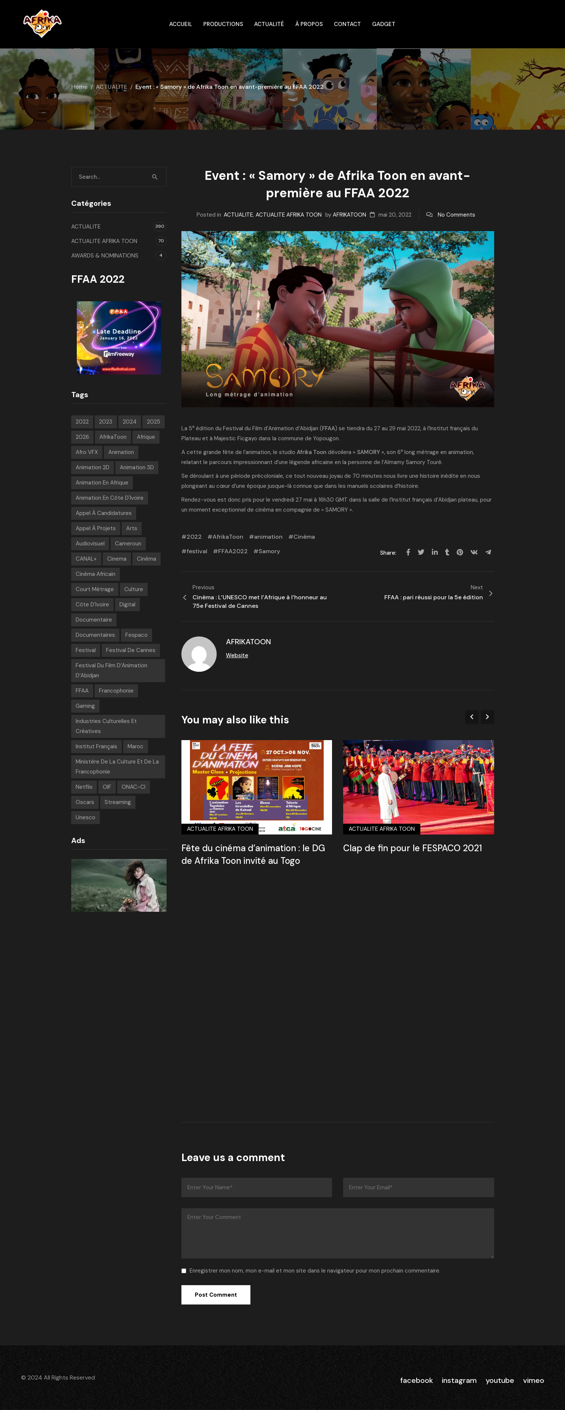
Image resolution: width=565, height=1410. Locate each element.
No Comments (456, 214)
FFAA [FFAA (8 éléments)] (82, 690)
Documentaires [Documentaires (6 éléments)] (95, 635)
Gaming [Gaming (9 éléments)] (85, 706)
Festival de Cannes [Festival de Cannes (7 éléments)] (130, 650)
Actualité (269, 24)
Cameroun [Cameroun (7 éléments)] (128, 543)
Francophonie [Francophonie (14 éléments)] (116, 690)
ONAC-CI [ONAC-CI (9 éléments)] (133, 787)
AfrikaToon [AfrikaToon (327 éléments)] (113, 437)
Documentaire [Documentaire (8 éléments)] (94, 619)
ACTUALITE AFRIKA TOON (289, 214)
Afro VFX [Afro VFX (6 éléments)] (87, 452)
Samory (269, 551)
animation (268, 537)
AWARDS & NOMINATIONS (104, 255)
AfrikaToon (228, 537)
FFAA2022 (233, 551)
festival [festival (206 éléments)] (86, 650)
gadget (383, 24)
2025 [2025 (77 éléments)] (153, 421)
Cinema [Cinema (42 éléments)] (117, 559)
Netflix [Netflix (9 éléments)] (84, 787)
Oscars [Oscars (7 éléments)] (85, 802)
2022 (194, 537)
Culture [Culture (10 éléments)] (133, 589)
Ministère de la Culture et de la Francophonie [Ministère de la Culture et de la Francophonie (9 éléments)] (117, 766)
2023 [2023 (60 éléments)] (105, 421)
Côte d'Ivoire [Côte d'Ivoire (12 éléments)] (92, 604)
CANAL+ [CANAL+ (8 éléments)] (86, 559)
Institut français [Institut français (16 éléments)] (96, 746)
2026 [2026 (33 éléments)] (82, 437)
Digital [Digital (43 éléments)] (127, 604)
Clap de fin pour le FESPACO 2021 (412, 848)
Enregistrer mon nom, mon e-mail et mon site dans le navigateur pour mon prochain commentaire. (315, 1270)
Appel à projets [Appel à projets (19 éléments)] (96, 528)
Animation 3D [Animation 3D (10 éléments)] (137, 467)
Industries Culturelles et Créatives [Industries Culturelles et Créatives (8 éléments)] (106, 726)
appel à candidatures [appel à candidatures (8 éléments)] (104, 513)
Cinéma (304, 537)
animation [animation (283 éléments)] (121, 452)
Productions (223, 24)
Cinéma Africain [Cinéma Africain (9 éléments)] (95, 574)
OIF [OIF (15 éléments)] (107, 787)
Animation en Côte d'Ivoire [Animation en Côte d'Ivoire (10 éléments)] (110, 498)
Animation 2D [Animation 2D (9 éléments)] (92, 467)
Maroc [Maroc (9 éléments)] (136, 746)
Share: (389, 553)
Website (237, 655)
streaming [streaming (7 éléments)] (118, 802)
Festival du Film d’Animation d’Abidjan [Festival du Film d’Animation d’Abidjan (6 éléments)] (111, 670)
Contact (347, 24)
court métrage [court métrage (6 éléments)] (95, 589)
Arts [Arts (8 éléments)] (131, 528)
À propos (309, 24)
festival (197, 551)
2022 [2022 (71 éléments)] (82, 421)
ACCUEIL (180, 24)
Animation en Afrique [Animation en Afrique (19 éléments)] (102, 482)
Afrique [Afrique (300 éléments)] (146, 437)
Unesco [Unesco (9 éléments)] (85, 817)
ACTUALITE (111, 87)
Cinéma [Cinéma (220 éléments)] (146, 559)
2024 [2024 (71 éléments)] (130, 421)
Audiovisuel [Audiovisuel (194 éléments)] (90, 543)
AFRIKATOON (349, 214)
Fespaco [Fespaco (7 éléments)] (136, 635)
